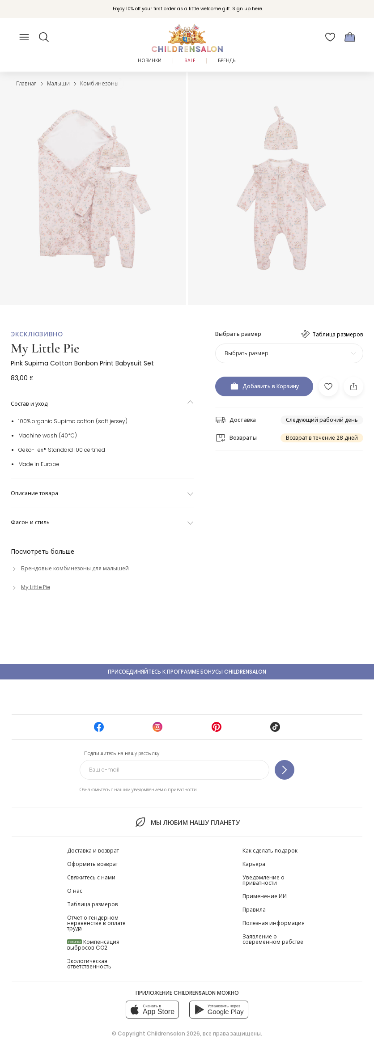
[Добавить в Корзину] (264, 386)
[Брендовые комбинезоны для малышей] (70, 568)
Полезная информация (273, 923)
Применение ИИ (264, 896)
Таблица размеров (92, 904)
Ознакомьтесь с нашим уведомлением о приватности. (139, 789)
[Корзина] (350, 37)
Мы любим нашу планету (186, 822)
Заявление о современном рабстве (272, 939)
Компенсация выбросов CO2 (93, 944)
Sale (189, 60)
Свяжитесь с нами (91, 877)
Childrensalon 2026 (173, 1033)
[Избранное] (330, 37)
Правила (254, 909)
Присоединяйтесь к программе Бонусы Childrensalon (187, 671)
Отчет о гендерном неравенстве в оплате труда (96, 923)
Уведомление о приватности (263, 880)
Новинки (150, 60)
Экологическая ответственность (89, 963)
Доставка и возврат (93, 850)
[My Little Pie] (30, 587)
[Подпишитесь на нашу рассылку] (284, 770)
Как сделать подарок (270, 850)
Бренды (227, 60)
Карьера (253, 864)
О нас (74, 891)
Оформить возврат (92, 864)
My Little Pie (45, 348)
